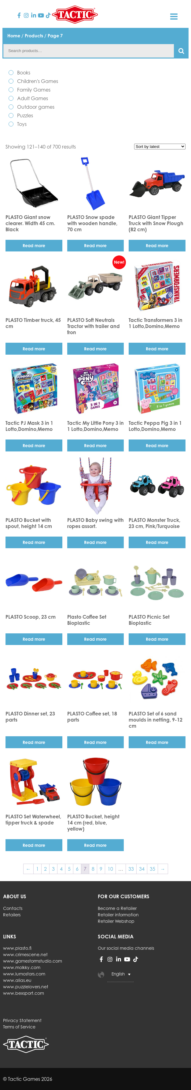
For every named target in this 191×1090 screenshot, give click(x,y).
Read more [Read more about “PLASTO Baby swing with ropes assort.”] (95, 542)
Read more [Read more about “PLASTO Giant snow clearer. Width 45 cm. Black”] (34, 245)
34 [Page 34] (142, 869)
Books (23, 73)
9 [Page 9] (101, 869)
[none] (131, 974)
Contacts (12, 908)
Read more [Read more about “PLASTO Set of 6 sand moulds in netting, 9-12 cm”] (157, 742)
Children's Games (37, 81)
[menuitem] (120, 974)
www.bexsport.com (23, 993)
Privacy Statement (22, 1020)
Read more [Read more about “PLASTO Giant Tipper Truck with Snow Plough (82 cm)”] (157, 245)
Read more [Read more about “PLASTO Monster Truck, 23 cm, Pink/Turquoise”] (157, 542)
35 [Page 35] (152, 869)
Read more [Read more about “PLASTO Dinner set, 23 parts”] (34, 742)
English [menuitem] (118, 974)
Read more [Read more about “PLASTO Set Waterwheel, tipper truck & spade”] (34, 845)
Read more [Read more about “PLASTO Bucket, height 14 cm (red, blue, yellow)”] (95, 845)
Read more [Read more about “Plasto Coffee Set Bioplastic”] (95, 639)
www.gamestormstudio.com (32, 961)
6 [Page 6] (77, 869)
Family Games (33, 90)
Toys (22, 124)
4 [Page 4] (61, 869)
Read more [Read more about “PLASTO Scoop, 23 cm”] (34, 639)
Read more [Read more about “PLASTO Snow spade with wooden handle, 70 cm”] (95, 245)
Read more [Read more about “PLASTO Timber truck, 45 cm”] (34, 348)
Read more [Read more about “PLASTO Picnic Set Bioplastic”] (157, 639)
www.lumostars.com (24, 973)
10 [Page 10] (110, 869)
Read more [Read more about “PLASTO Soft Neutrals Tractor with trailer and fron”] (95, 348)
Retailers (11, 914)
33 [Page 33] (131, 869)
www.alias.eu (17, 980)
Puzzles (25, 115)
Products (34, 35)
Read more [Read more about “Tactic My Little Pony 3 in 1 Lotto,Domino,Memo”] (95, 445)
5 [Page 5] (69, 869)
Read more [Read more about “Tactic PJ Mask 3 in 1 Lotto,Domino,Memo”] (34, 445)
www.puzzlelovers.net (25, 986)
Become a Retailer (117, 908)
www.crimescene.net (25, 954)
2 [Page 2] (45, 869)
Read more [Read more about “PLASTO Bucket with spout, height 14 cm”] (34, 542)
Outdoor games (35, 107)
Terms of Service (19, 1026)
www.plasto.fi (17, 948)
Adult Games (32, 98)
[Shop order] (159, 146)
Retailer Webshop (116, 921)
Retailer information (118, 914)
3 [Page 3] (53, 869)
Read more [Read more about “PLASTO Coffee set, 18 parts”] (95, 742)
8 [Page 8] (93, 869)
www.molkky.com (21, 967)
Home (13, 35)
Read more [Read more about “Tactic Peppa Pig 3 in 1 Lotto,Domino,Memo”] (157, 445)
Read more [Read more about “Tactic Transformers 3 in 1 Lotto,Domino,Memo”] (157, 348)
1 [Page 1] (37, 869)
